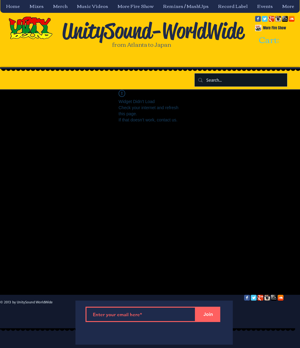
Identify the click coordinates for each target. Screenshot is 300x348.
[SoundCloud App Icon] (292, 19)
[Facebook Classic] (258, 19)
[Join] (208, 314)
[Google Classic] (271, 19)
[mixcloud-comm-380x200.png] (285, 19)
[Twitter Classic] (265, 19)
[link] (274, 40)
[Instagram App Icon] (278, 19)
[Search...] (240, 80)
